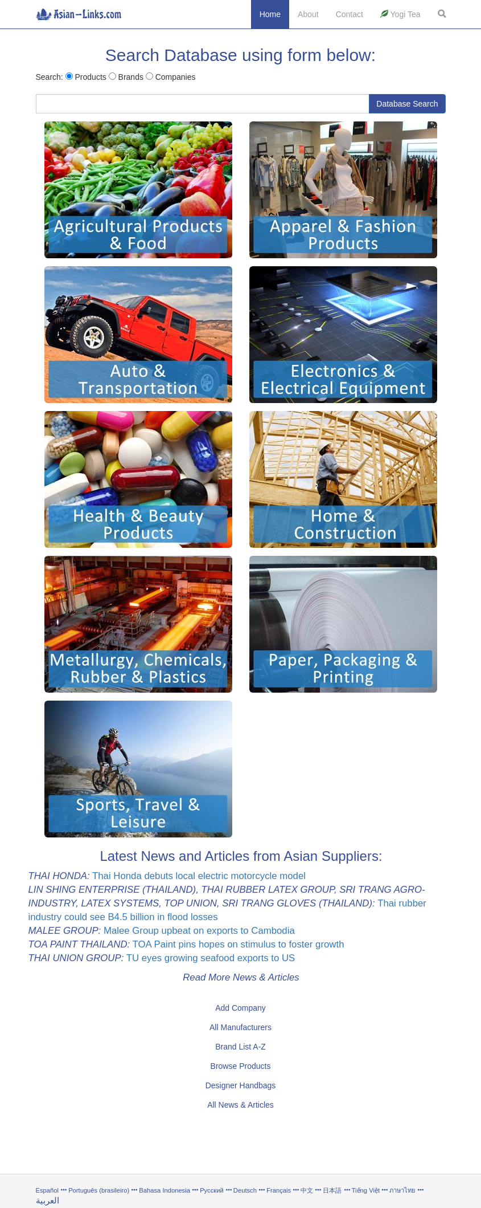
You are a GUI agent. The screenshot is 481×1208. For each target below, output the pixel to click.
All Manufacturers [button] (240, 1027)
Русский (212, 1190)
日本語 (332, 1190)
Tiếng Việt (366, 1190)
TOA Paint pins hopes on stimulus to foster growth (238, 944)
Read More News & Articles (241, 977)
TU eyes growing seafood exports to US (210, 958)
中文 (307, 1190)
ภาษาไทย (403, 1190)
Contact (349, 14)
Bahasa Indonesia (164, 1190)
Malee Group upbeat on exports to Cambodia (199, 930)
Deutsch (245, 1190)
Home (270, 14)
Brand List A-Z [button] (240, 1046)
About (308, 14)
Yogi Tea (400, 14)
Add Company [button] (240, 1007)
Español (47, 1190)
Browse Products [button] (241, 1066)
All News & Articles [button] (240, 1104)
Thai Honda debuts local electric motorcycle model (199, 876)
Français (278, 1190)
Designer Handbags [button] (240, 1085)
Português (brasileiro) (98, 1190)
